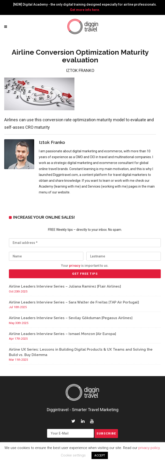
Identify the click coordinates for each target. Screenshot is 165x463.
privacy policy (149, 448)
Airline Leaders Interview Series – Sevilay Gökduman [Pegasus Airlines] (70, 318)
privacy (74, 265)
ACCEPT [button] (99, 455)
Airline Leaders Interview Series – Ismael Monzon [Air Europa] (62, 334)
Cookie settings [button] (73, 455)
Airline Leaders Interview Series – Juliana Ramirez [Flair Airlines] (65, 286)
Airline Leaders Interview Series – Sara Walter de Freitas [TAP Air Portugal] (74, 302)
